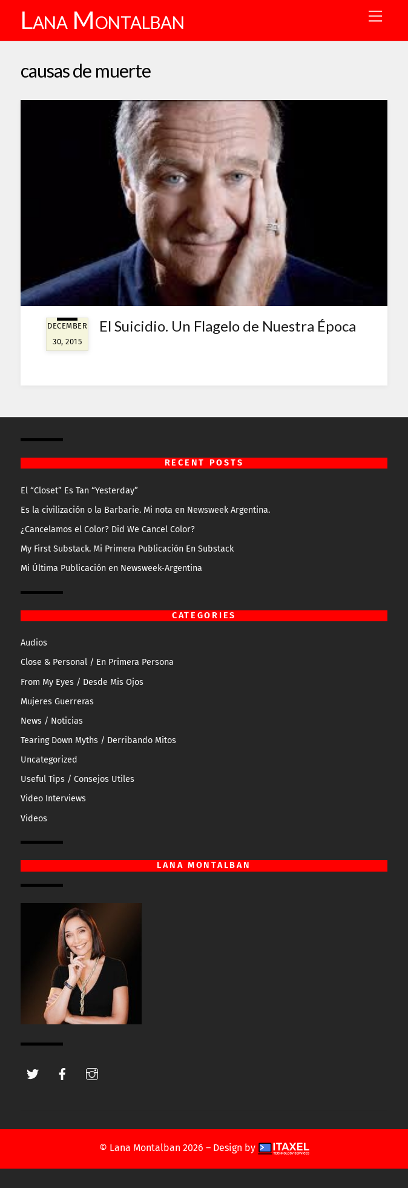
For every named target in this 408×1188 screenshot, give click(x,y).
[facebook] (62, 1073)
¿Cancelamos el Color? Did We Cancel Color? (108, 529)
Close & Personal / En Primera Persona (97, 662)
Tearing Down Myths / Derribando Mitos (98, 740)
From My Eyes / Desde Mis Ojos (82, 682)
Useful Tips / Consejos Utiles (77, 779)
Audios (34, 643)
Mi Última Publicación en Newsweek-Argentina (111, 568)
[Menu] (375, 16)
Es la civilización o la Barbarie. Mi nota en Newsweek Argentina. (145, 510)
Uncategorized (49, 760)
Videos (34, 818)
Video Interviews (53, 798)
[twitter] (33, 1073)
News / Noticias (52, 721)
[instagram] (92, 1073)
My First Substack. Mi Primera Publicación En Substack (127, 549)
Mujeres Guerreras (57, 701)
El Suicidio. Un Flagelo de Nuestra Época (227, 326)
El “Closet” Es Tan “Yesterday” (79, 491)
